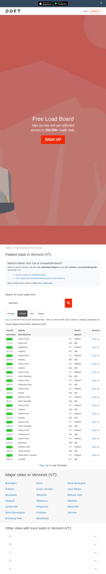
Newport (10, 500)
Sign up (8, 319)
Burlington (11, 483)
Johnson (72, 512)
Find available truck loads (28, 248)
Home (8, 248)
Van (32, 313)
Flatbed (22, 313)
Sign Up (44, 465)
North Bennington (15, 512)
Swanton (72, 500)
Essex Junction (44, 489)
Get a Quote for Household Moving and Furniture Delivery (40, 278)
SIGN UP (94, 11)
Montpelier (11, 495)
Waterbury (42, 500)
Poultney (41, 512)
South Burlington (76, 483)
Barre (39, 483)
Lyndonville (11, 506)
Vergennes (42, 506)
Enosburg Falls (13, 518)
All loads (10, 313)
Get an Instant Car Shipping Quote (31, 275)
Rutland (9, 489)
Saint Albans (74, 489)
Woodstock (42, 518)
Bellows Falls (74, 495)
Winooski (41, 495)
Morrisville (73, 506)
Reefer (41, 313)
